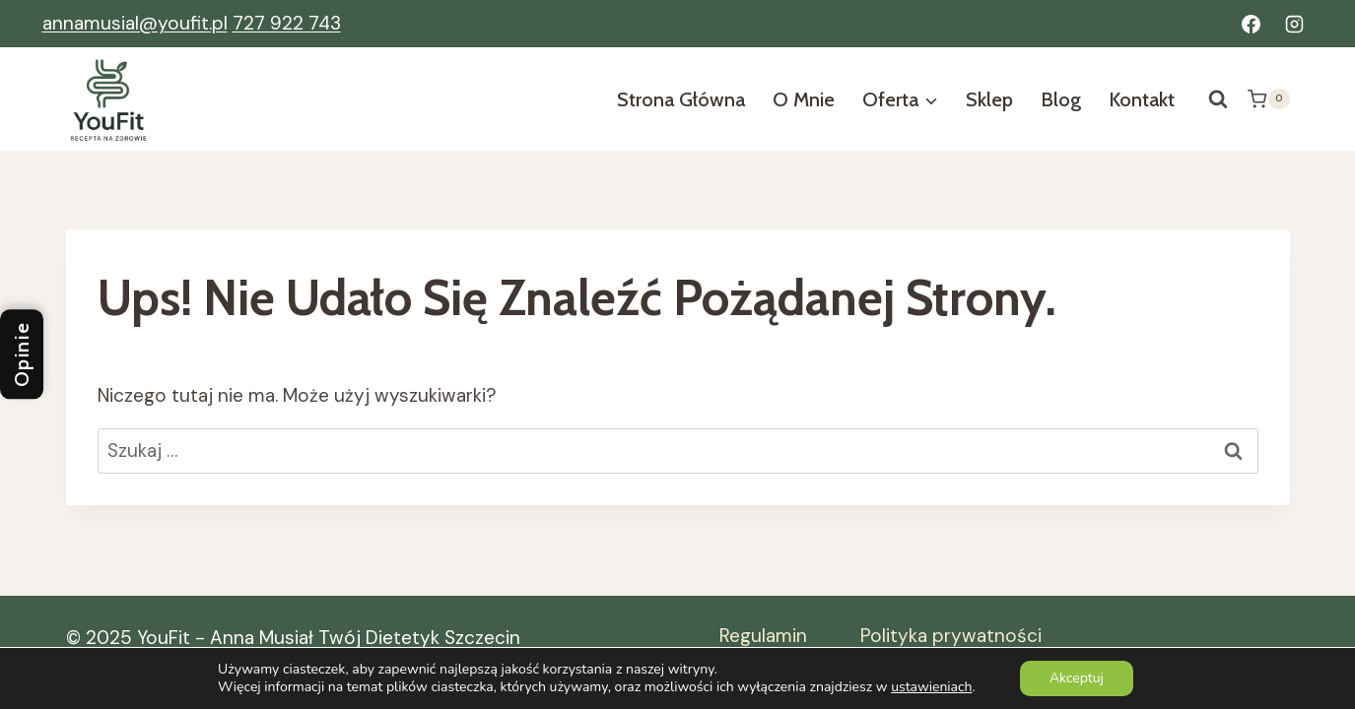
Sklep (989, 99)
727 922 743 (287, 23)
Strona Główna (681, 99)
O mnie (804, 99)
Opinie (22, 355)
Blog (1061, 99)
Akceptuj (1077, 678)
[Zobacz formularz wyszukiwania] (1218, 99)
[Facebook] (1251, 23)
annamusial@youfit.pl (135, 23)
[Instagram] (1295, 23)
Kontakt (1142, 99)
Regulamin (763, 635)
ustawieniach (931, 687)
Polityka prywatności (951, 635)
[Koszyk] (1268, 99)
